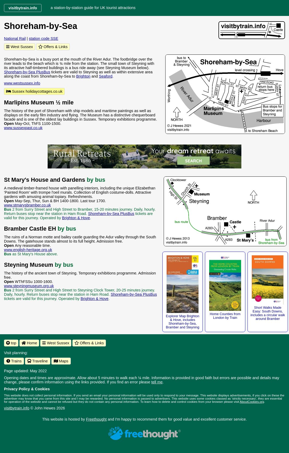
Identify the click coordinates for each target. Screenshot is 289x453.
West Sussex (19, 47)
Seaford (105, 76)
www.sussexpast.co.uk (23, 128)
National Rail (15, 38)
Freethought (96, 419)
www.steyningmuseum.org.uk (29, 286)
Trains (14, 361)
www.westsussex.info (22, 83)
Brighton (83, 76)
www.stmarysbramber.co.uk (27, 205)
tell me (157, 382)
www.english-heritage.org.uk (28, 250)
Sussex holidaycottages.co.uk (34, 91)
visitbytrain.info (16, 408)
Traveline (37, 361)
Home (29, 343)
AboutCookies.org (252, 401)
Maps (61, 361)
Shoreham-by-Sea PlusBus (27, 72)
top (11, 343)
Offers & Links (53, 47)
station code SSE (43, 38)
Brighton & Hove (76, 218)
